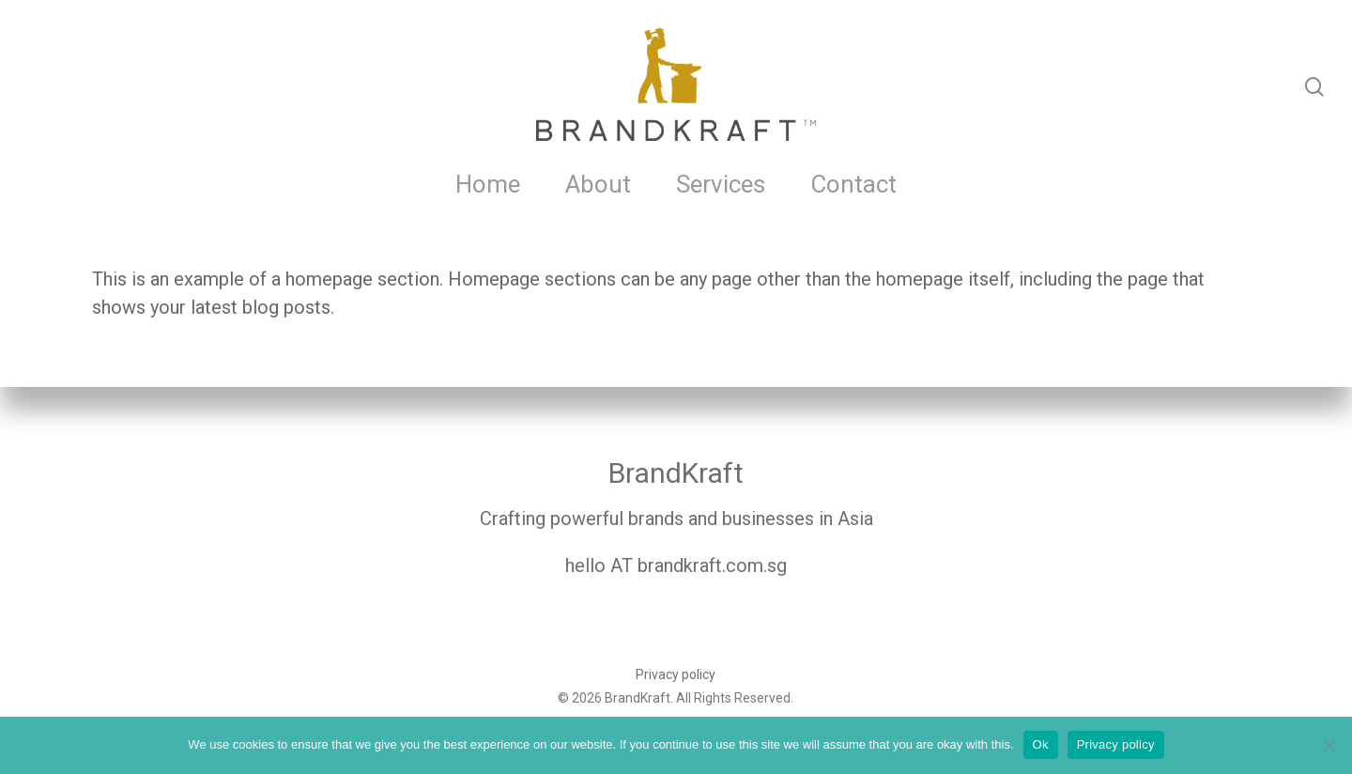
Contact (853, 184)
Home (487, 184)
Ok (1041, 744)
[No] (1328, 744)
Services (720, 184)
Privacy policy (675, 674)
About (598, 184)
